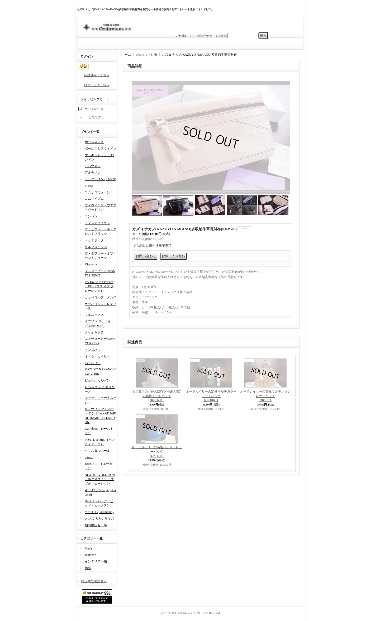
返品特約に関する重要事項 (153, 245)
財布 (154, 54)
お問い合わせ (204, 35)
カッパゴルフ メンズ (100, 297)
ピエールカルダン (97, 380)
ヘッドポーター (96, 240)
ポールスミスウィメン (100, 148)
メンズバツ (93, 350)
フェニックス (94, 315)
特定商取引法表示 (94, 581)
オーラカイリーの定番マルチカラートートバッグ (211, 396)
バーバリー (93, 363)
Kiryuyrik (91, 264)
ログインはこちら (96, 85)
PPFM (89, 186)
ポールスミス (94, 142)
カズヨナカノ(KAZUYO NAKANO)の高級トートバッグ (156, 396)
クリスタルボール (97, 450)
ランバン (91, 216)
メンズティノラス (97, 223)
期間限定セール (96, 525)
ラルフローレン (96, 247)
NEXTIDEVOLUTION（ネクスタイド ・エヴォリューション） (100, 479)
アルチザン (93, 172)
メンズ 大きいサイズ (99, 518)
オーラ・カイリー (97, 356)
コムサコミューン (97, 192)
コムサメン (93, 166)
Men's (88, 548)
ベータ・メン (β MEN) (100, 179)
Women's (90, 555)
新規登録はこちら (96, 75)
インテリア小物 (96, 561)
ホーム (126, 54)
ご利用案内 (182, 35)
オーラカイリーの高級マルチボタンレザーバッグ (265, 396)
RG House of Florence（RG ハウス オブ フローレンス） (99, 286)
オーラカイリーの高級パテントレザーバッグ (156, 451)
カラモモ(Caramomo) (99, 512)
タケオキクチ (94, 332)
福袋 (88, 568)
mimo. (89, 457)
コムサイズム (94, 198)
